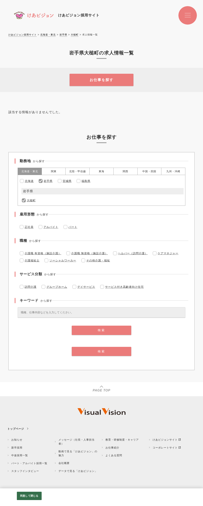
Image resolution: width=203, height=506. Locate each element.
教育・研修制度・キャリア (122, 439)
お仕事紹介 (112, 447)
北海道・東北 (48, 34)
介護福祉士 (32, 260)
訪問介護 (30, 286)
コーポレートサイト (165, 447)
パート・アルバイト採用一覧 (29, 463)
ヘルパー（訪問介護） (133, 253)
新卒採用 (16, 447)
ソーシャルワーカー (62, 260)
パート (72, 227)
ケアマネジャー (168, 253)
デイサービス (86, 286)
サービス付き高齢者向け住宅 (124, 286)
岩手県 (63, 34)
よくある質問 (113, 455)
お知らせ (16, 439)
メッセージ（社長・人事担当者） (76, 441)
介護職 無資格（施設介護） (89, 253)
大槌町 (75, 34)
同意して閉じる (29, 495)
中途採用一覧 (19, 455)
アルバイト (50, 227)
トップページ (15, 428)
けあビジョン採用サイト (22, 34)
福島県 (85, 181)
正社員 (29, 227)
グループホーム (56, 286)
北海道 (29, 181)
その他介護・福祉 (98, 260)
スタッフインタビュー (25, 471)
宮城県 (67, 181)
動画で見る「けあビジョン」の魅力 (77, 453)
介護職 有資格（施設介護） (43, 253)
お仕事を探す (101, 80)
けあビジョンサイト (165, 439)
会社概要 (64, 463)
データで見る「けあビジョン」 (77, 471)
